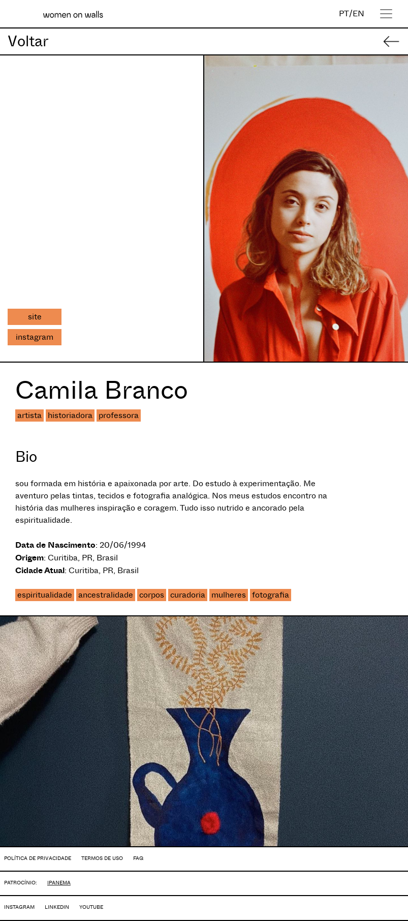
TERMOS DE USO (102, 858)
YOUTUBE (91, 907)
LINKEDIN (57, 907)
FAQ (138, 858)
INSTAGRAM (19, 907)
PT (344, 13)
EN (358, 13)
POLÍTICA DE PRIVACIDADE (37, 858)
